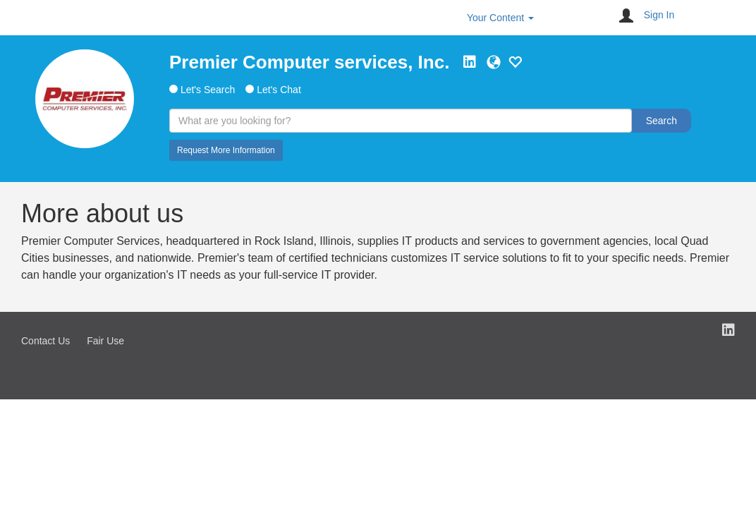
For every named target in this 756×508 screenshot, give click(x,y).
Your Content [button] (500, 17)
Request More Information (226, 150)
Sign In (659, 14)
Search (661, 120)
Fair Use (105, 340)
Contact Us (45, 340)
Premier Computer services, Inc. (309, 62)
